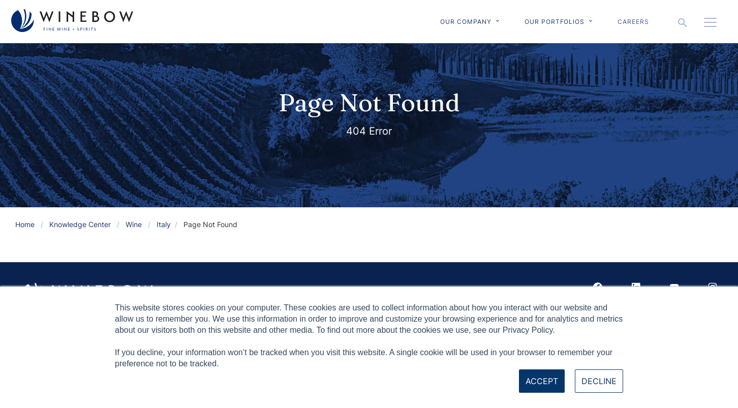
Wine (134, 224)
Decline (599, 381)
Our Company (465, 21)
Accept (542, 381)
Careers (633, 21)
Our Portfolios (555, 21)
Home (25, 224)
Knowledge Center (80, 224)
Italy (164, 224)
